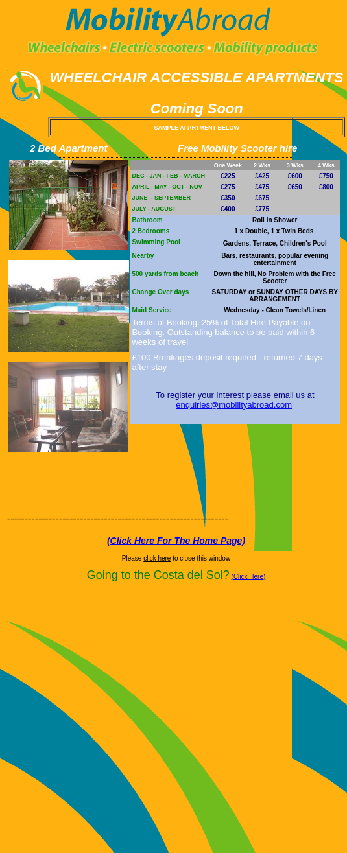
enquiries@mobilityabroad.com (234, 405)
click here (157, 558)
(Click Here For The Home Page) (176, 540)
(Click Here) (249, 576)
